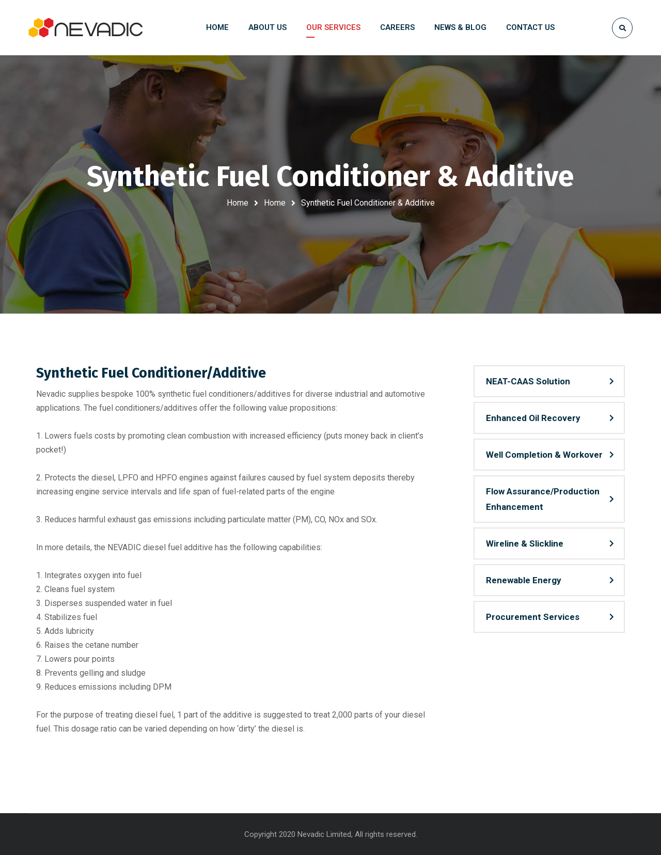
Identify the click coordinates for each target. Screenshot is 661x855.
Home (237, 203)
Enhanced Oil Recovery (533, 418)
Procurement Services (532, 617)
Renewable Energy (523, 580)
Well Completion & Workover (544, 454)
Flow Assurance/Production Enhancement (543, 499)
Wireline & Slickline (524, 543)
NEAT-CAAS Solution (528, 381)
